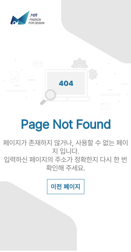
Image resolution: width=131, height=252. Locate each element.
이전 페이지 (65, 186)
